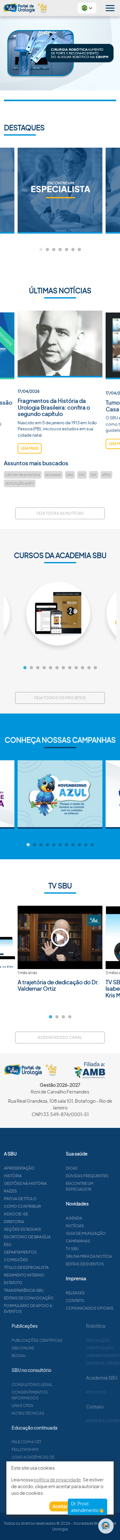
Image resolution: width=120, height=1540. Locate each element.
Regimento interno (55, 1275)
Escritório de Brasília (58, 1236)
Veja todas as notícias (60, 513)
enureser (53, 474)
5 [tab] (66, 250)
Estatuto (44, 1282)
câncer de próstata (22, 474)
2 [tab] (47, 250)
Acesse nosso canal (60, 1037)
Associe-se (47, 1214)
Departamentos (51, 1252)
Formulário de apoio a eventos (59, 1308)
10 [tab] (82, 668)
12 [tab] (95, 668)
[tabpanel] (60, 191)
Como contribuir (53, 1206)
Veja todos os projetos (60, 697)
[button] (87, 8)
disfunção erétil (19, 483)
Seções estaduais (53, 1229)
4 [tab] (60, 250)
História (44, 1175)
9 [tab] (76, 668)
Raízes (41, 1191)
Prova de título (51, 1198)
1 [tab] (41, 250)
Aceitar (60, 1506)
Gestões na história (56, 1183)
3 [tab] (54, 250)
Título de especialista (57, 1267)
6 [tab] (73, 250)
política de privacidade (57, 1479)
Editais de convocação (60, 1298)
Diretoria (45, 1221)
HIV (82, 474)
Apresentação (50, 1168)
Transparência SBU (55, 1290)
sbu (70, 474)
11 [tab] (89, 668)
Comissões (47, 1259)
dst (94, 474)
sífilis (106, 474)
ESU (38, 1244)
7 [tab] (79, 250)
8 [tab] (70, 668)
